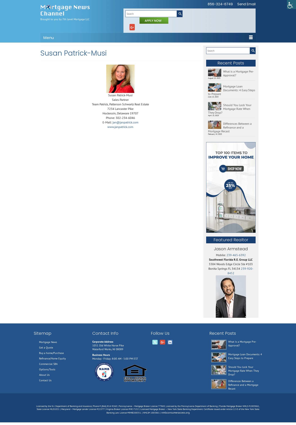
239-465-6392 (236, 255)
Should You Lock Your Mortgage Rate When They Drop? (229, 108)
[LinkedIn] (170, 342)
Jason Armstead (231, 249)
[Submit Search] (179, 14)
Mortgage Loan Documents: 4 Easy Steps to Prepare (231, 90)
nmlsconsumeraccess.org (175, 412)
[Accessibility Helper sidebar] (291, 4)
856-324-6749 (220, 4)
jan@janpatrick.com (125, 122)
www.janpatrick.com (120, 127)
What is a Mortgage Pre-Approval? (238, 73)
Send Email (246, 4)
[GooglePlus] (132, 27)
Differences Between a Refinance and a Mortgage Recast (230, 127)
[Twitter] (155, 342)
